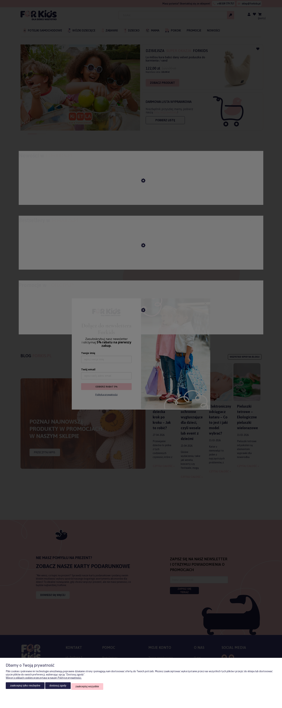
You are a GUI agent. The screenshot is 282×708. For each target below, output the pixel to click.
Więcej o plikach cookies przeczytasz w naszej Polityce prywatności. (44, 679)
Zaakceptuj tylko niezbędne (25, 687)
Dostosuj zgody (57, 687)
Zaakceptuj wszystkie (87, 687)
